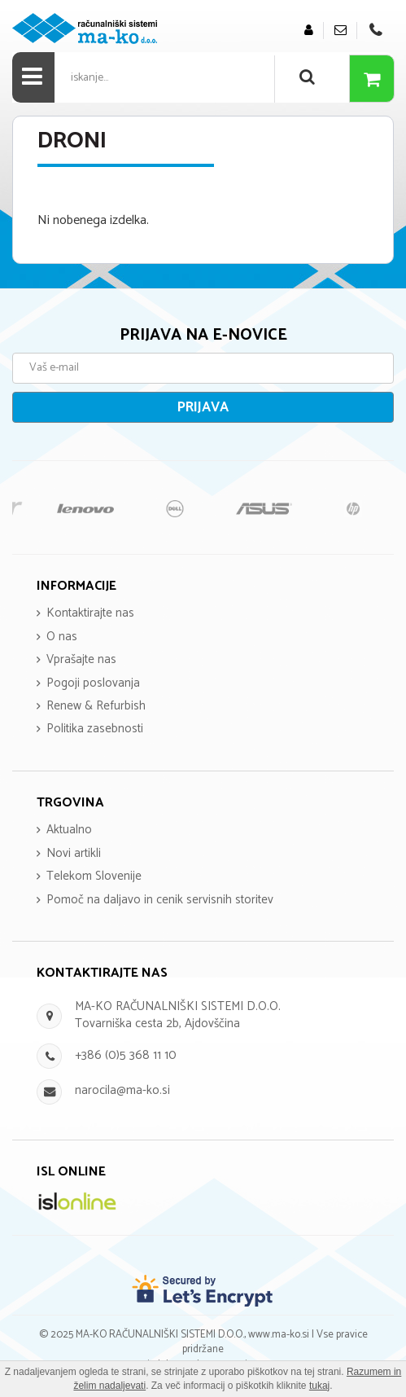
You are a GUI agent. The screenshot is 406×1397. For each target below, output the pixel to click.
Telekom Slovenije (94, 876)
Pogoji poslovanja (93, 683)
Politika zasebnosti (94, 728)
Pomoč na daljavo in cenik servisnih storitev (159, 900)
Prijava (203, 407)
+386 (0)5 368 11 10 (126, 1055)
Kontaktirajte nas (90, 613)
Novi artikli (73, 853)
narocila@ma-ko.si (122, 1090)
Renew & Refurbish (96, 706)
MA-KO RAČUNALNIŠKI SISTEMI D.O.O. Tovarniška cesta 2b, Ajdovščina (178, 1015)
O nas (61, 636)
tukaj (319, 1385)
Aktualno (69, 829)
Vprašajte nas (81, 659)
